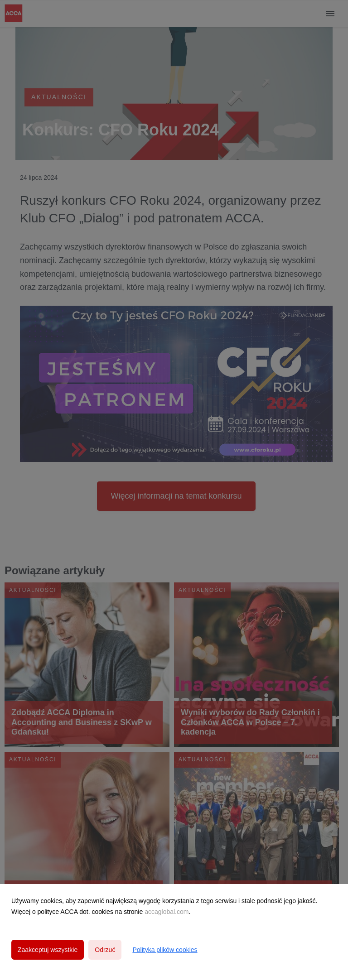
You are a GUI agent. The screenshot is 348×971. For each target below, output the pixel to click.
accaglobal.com (166, 911)
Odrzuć (105, 949)
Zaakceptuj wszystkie (47, 949)
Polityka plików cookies (164, 949)
